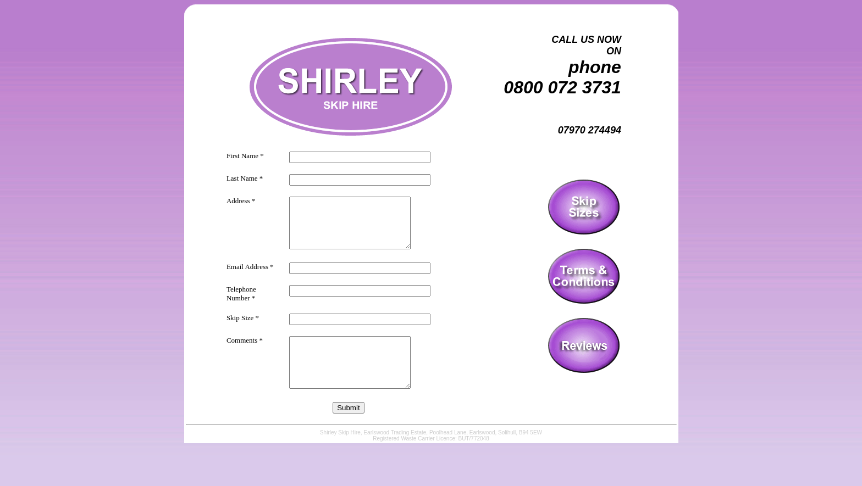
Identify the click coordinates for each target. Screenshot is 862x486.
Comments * (244, 348)
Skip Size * (242, 325)
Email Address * (250, 274)
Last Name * (244, 176)
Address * (240, 198)
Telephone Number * (241, 301)
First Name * (245, 153)
